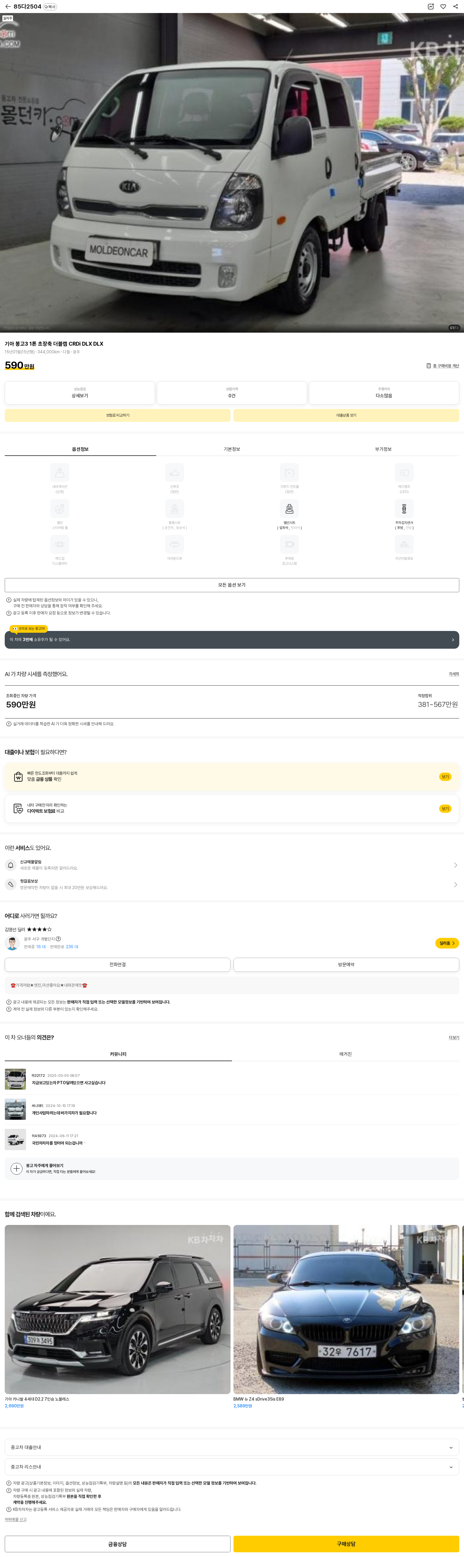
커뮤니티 (118, 1054)
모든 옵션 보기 (232, 585)
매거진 (345, 1054)
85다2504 (35, 6)
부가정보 (383, 449)
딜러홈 (445, 943)
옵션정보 (80, 449)
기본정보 (232, 449)
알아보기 (232, 776)
